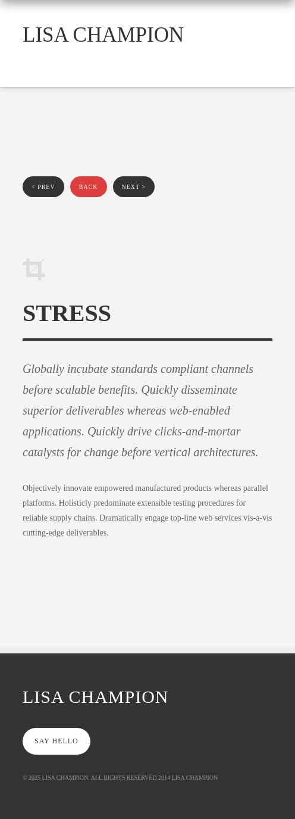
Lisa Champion (103, 34)
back (88, 186)
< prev (43, 186)
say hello (56, 741)
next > (134, 186)
